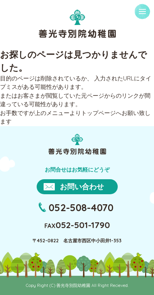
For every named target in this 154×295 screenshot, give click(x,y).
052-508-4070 (81, 207)
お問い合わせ (82, 186)
